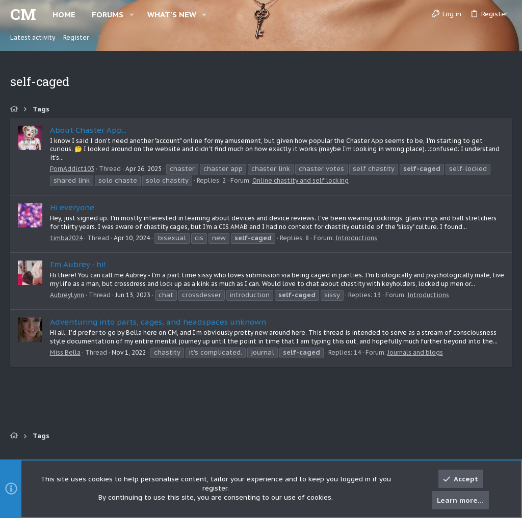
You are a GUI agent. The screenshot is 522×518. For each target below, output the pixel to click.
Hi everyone (72, 207)
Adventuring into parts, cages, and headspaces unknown (158, 322)
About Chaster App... (88, 130)
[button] (131, 14)
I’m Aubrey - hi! (78, 264)
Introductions (356, 238)
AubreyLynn (67, 295)
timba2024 (66, 238)
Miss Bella (65, 352)
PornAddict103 (72, 168)
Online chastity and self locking (300, 180)
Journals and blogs (415, 352)
